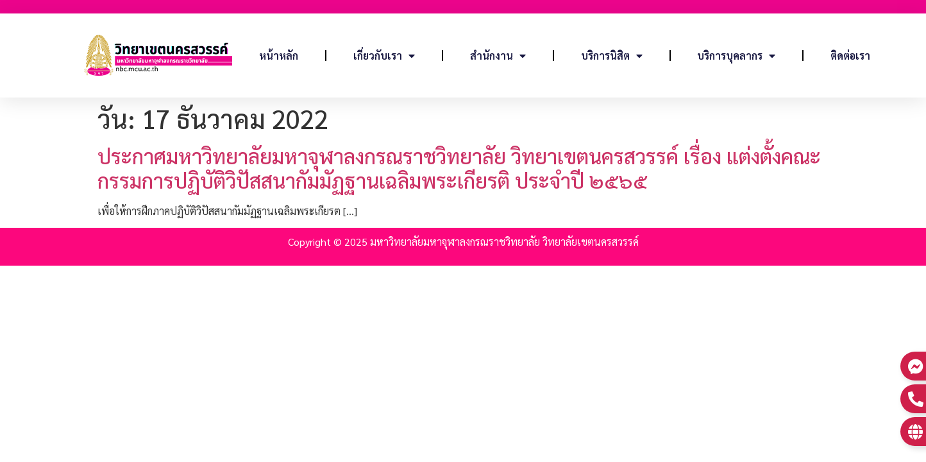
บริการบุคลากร (736, 55)
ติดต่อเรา (850, 55)
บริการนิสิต (612, 55)
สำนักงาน (498, 55)
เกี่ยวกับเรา (384, 55)
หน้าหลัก (278, 55)
